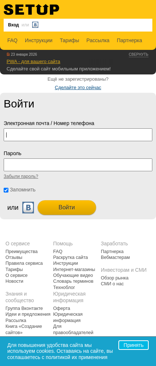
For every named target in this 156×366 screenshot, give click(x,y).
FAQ (12, 40)
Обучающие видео (73, 275)
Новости (14, 281)
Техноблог (64, 287)
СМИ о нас (112, 283)
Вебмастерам (115, 257)
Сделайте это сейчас (78, 87)
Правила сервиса (24, 263)
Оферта (62, 308)
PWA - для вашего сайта (33, 61)
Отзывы (13, 257)
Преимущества (21, 251)
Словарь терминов (73, 281)
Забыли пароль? (21, 176)
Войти (66, 207)
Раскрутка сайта (70, 257)
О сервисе (16, 275)
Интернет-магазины (74, 269)
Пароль (13, 153)
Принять (133, 345)
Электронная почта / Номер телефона (49, 123)
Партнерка (129, 40)
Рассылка (98, 40)
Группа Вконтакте (24, 308)
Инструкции (39, 40)
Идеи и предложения (27, 314)
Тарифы (69, 40)
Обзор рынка (115, 278)
